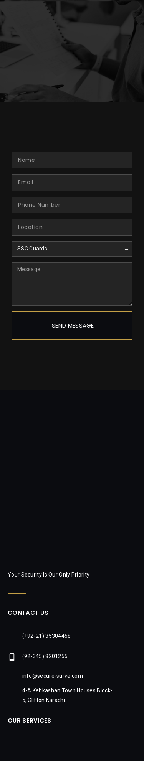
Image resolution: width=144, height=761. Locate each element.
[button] (137, 12)
